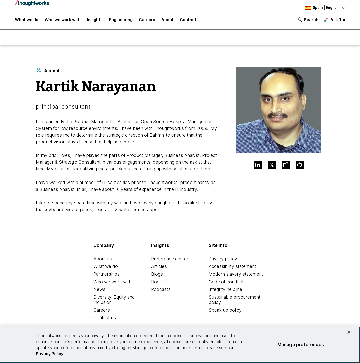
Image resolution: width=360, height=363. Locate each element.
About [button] (168, 20)
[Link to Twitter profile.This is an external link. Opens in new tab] (272, 166)
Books (158, 282)
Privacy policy (223, 259)
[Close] (349, 332)
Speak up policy (225, 310)
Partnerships (107, 274)
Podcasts (161, 290)
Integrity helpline (225, 290)
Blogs (157, 274)
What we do (106, 267)
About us (103, 259)
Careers (102, 310)
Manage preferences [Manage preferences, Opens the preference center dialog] (301, 344)
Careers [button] (147, 20)
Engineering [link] (121, 20)
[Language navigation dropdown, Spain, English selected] (317, 7)
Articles (159, 267)
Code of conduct (226, 282)
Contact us (105, 318)
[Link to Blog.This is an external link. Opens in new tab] (286, 166)
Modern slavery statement (236, 274)
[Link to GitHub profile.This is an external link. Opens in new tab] (300, 166)
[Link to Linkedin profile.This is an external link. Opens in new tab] (258, 166)
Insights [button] (95, 20)
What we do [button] (26, 20)
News (100, 290)
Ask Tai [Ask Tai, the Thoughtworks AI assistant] (337, 20)
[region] (180, 344)
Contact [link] (188, 20)
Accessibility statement (232, 267)
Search (311, 20)
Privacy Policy (50, 353)
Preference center (169, 259)
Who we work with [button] (63, 20)
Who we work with (113, 282)
